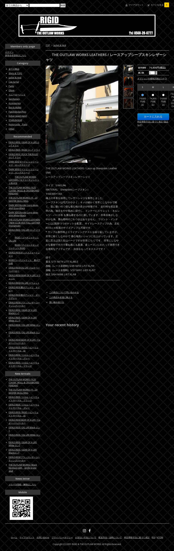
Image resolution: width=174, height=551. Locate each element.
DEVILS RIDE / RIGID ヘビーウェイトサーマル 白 (23, 349)
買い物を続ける (56, 302)
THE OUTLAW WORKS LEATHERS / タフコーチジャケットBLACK (24, 180)
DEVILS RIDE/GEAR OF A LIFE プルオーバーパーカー (24, 341)
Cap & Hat (14, 81)
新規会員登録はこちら (15, 55)
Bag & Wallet (15, 107)
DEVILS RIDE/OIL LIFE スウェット (24, 283)
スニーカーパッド (17, 94)
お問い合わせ (43, 537)
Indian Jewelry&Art (18, 116)
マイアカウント (136, 4)
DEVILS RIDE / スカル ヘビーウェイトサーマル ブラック (24, 364)
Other (11, 128)
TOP (48, 45)
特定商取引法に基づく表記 (136, 537)
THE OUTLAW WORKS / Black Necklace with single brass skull (23, 468)
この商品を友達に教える (60, 297)
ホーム (14, 537)
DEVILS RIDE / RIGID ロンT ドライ (24, 149)
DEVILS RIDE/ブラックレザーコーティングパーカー (24, 304)
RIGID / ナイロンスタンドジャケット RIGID (24, 247)
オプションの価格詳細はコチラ (152, 78)
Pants (11, 86)
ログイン (9, 52)
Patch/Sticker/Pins (17, 111)
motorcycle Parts (18, 124)
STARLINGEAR (15, 120)
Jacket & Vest (59, 45)
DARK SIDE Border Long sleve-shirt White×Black (23, 214)
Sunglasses (14, 99)
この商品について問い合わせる (64, 292)
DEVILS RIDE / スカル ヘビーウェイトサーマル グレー (24, 357)
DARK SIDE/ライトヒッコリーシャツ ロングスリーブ (24, 171)
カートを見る (160, 4)
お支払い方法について (85, 537)
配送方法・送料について (110, 537)
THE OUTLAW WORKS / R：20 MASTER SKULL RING (23, 199)
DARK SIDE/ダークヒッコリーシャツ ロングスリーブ (24, 163)
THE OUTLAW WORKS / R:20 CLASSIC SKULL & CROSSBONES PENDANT (24, 190)
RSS (153, 537)
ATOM (160, 537)
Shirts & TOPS (15, 73)
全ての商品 (14, 69)
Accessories (15, 103)
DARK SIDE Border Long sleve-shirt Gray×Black (23, 207)
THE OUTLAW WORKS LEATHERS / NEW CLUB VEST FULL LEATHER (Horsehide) (24, 222)
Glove (11, 90)
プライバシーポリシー (62, 537)
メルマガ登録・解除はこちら (22, 484)
